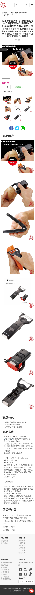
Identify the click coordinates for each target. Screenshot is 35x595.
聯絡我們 (4, 541)
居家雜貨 (21, 541)
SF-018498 (8, 15)
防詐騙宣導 (5, 577)
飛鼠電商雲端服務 (18, 591)
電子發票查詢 (6, 579)
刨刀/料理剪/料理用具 (19, 13)
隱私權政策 (5, 570)
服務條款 (4, 567)
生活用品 (21, 543)
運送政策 (4, 574)
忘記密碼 (4, 565)
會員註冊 (4, 562)
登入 (10, 562)
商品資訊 (17, 40)
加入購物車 (8, 91)
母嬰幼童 (21, 548)
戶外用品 (21, 550)
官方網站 (4, 543)
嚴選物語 (5, 13)
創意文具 (21, 553)
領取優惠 (29, 582)
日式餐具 (21, 546)
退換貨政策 (5, 572)
